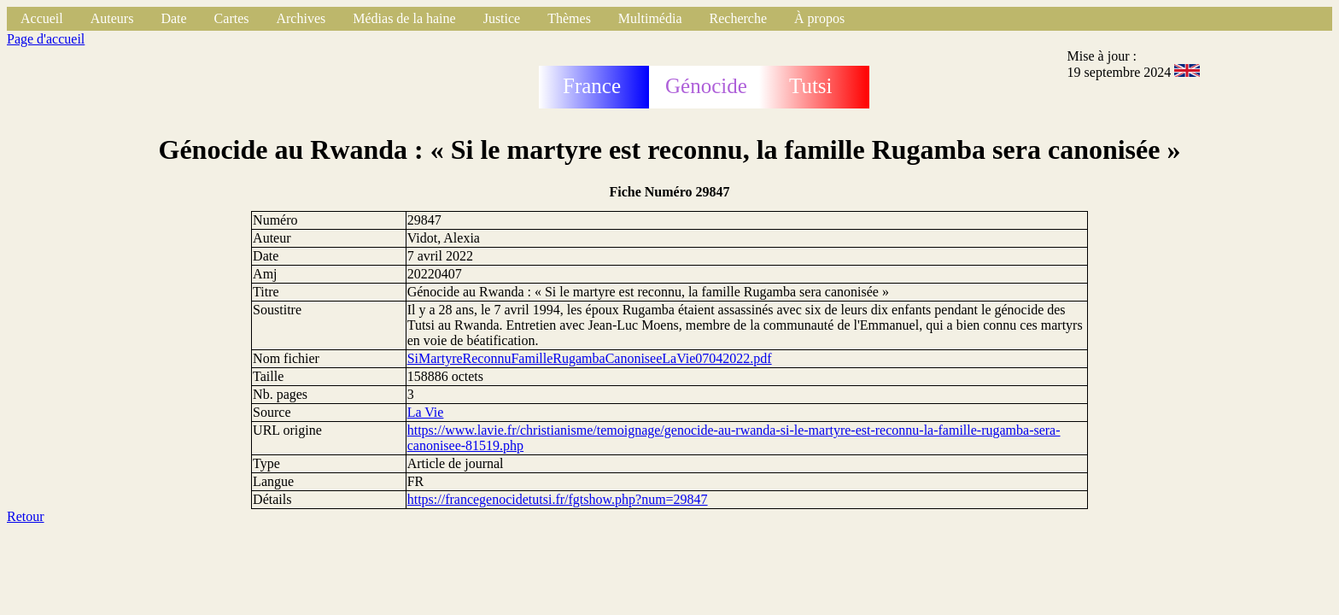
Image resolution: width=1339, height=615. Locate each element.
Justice (502, 18)
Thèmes (569, 18)
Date (173, 18)
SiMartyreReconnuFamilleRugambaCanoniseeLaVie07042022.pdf (589, 358)
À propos (819, 18)
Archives (300, 18)
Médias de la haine (404, 18)
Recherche (739, 18)
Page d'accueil (46, 39)
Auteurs (112, 18)
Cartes (231, 18)
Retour (25, 516)
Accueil (41, 18)
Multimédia (650, 18)
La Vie (425, 412)
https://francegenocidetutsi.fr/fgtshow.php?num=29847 (557, 499)
